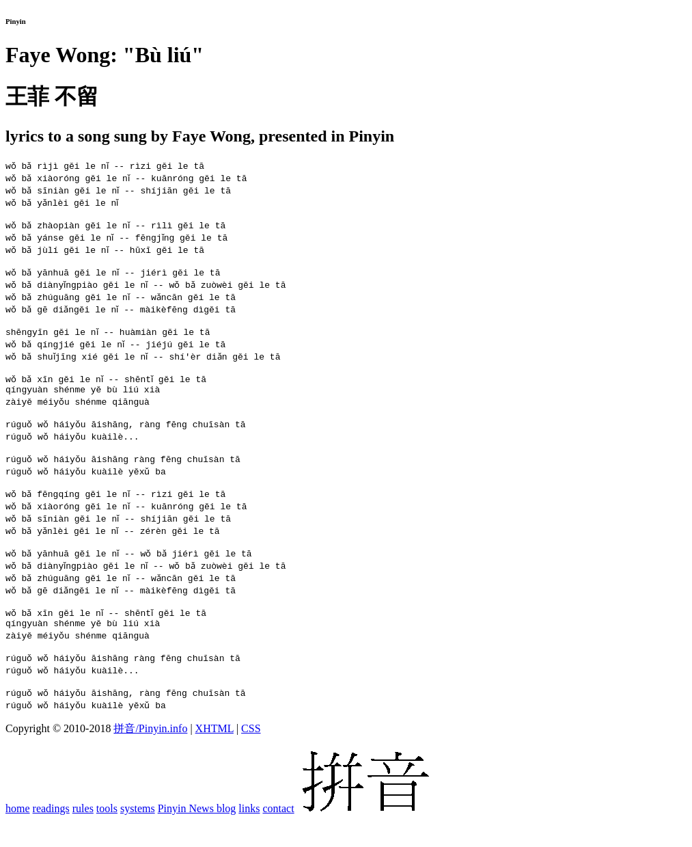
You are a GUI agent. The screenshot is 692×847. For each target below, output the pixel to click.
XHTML (214, 755)
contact (278, 835)
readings (51, 835)
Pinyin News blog (197, 835)
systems (137, 835)
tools (106, 835)
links (249, 835)
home (17, 835)
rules (83, 835)
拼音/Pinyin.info (150, 755)
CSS (250, 755)
